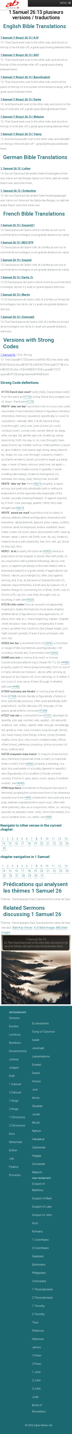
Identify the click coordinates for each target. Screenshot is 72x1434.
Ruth (12, 1076)
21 (48, 843)
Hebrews (38, 1339)
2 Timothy (38, 1314)
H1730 (27, 396)
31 (42, 875)
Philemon (38, 1330)
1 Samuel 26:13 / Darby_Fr (16, 277)
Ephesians (38, 1264)
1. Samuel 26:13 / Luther (15, 168)
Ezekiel (36, 1064)
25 (4, 848)
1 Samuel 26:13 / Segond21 (17, 225)
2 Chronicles (17, 1125)
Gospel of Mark (42, 1198)
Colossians (39, 1281)
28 (23, 875)
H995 (28, 797)
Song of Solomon (43, 1031)
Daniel (36, 1073)
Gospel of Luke (42, 1206)
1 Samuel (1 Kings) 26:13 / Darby (20, 99)
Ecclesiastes (40, 1023)
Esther (13, 1150)
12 (59, 838)
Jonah (36, 1114)
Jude (35, 1397)
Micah (36, 1122)
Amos (36, 1098)
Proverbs (15, 1175)
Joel (35, 1089)
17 (22, 843)
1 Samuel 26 (7, 354)
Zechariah (38, 1164)
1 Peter (36, 1355)
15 (10, 843)
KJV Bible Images (44, 927)
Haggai (36, 1155)
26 (10, 875)
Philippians (39, 1273)
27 (16, 875)
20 (41, 843)
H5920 (47, 551)
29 (29, 875)
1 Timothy (38, 1306)
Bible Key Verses (22, 927)
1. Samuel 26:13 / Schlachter (18, 190)
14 (3, 843)
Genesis (14, 1018)
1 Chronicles (17, 1117)
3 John (36, 1388)
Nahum (36, 1131)
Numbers (15, 1043)
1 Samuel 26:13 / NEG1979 (16, 242)
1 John (36, 1372)
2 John (36, 1380)
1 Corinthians (40, 1239)
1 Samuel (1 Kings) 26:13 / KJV (19, 37)
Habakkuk (38, 1139)
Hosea (36, 1081)
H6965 (30, 763)
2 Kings (13, 1109)
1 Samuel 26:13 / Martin (15, 294)
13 (65, 838)
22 (54, 843)
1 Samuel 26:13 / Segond (15, 260)
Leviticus (15, 1034)
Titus (35, 1322)
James (36, 1347)
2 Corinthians (40, 1248)
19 (35, 843)
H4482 (65, 662)
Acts (35, 1223)
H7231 (48, 715)
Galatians (38, 1256)
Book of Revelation (39, 1408)
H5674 (37, 483)
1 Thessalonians (42, 1289)
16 (16, 843)
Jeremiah (38, 1048)
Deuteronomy (18, 1051)
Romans (37, 1231)
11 (53, 838)
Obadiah (37, 1106)
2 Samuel (15, 1092)
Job (11, 1158)
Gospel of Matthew (38, 1187)
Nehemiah (15, 1142)
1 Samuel (15, 1084)
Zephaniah (39, 1147)
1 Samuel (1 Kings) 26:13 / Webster (22, 116)
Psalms (13, 1167)
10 (46, 838)
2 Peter (36, 1364)
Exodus (13, 1026)
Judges (14, 1067)
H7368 (12, 696)
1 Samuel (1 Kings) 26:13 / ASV (19, 55)
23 (60, 843)
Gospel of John (42, 1215)
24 (67, 843)
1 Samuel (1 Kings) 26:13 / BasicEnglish (25, 77)
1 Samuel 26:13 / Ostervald (17, 316)
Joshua (13, 1059)
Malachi (37, 1172)
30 (35, 875)
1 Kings (13, 1100)
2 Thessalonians (42, 1297)
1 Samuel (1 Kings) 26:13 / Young (20, 134)
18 (29, 843)
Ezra (12, 1134)
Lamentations (41, 1056)
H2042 (49, 643)
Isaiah (35, 1040)
